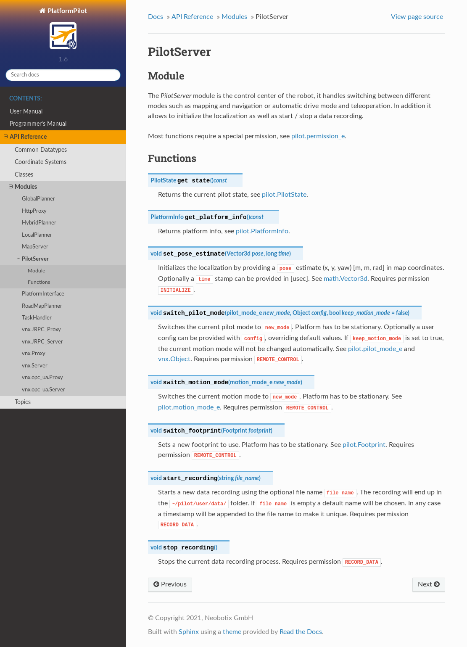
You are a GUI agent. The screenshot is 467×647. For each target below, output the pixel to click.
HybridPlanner (39, 223)
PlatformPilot (66, 29)
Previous (170, 584)
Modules (23, 187)
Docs (155, 16)
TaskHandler (37, 318)
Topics (23, 402)
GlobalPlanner (38, 199)
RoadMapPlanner (42, 306)
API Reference (25, 137)
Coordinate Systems (40, 162)
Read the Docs (301, 632)
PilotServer (33, 259)
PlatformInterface (43, 294)
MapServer (35, 247)
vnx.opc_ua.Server (43, 390)
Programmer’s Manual (38, 124)
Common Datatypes (41, 150)
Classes (24, 175)
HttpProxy (34, 211)
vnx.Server (34, 366)
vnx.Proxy (33, 354)
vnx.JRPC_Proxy (41, 330)
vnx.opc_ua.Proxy (42, 377)
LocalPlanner (37, 235)
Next (429, 584)
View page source (417, 16)
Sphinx (189, 632)
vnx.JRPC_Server (42, 342)
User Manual (26, 111)
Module (36, 271)
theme (232, 632)
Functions (39, 282)
